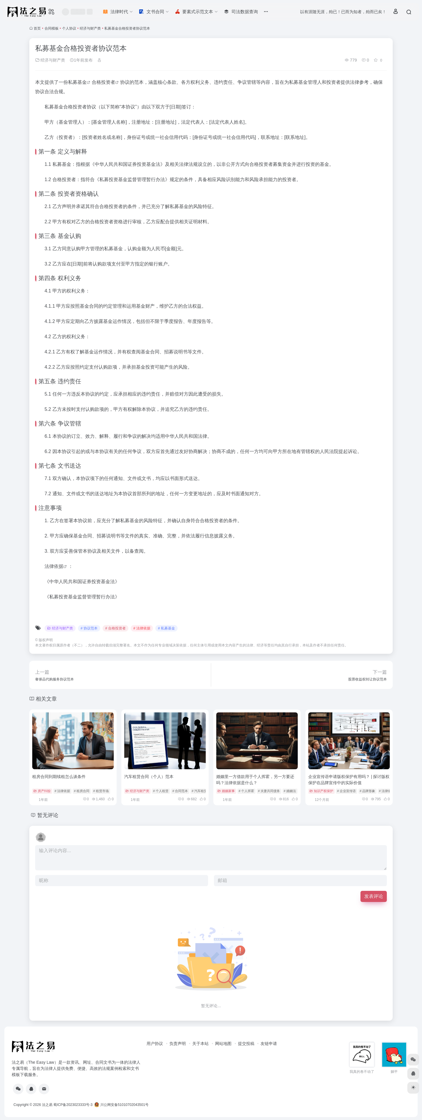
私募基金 (77, 82)
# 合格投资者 (115, 628)
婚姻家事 (226, 791)
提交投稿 (246, 1043)
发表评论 (373, 896)
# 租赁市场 (101, 791)
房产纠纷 (42, 791)
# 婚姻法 (290, 791)
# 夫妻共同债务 (269, 791)
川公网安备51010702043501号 (121, 1105)
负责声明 (177, 1043)
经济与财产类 (90, 28)
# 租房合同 (81, 791)
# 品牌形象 (367, 791)
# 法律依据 (141, 628)
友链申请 (269, 1043)
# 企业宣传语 (346, 791)
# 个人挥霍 (246, 791)
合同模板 (52, 28)
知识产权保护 (321, 791)
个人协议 (69, 28)
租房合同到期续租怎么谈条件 (59, 776)
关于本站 (200, 1043)
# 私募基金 (166, 628)
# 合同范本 (180, 791)
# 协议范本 (89, 628)
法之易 (47, 1105)
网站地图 (223, 1043)
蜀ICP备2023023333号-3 (72, 1105)
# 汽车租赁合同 (203, 791)
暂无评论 (47, 815)
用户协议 (155, 1043)
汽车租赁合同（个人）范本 (148, 776)
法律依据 (54, 566)
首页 (37, 28)
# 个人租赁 (161, 791)
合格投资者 (103, 82)
